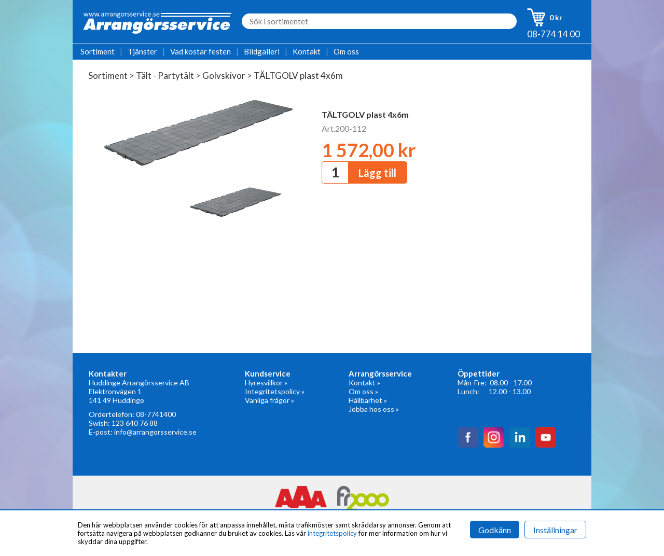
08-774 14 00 (553, 34)
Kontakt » (364, 382)
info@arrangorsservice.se (155, 431)
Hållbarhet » (368, 400)
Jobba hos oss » (374, 409)
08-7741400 (156, 414)
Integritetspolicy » (275, 391)
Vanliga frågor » (269, 400)
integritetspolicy (332, 533)
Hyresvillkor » (266, 382)
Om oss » (363, 391)
